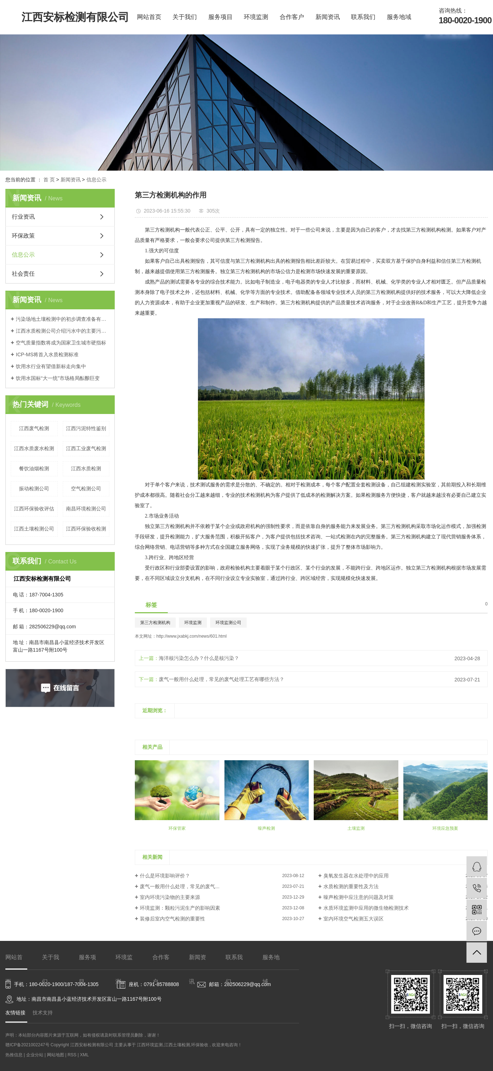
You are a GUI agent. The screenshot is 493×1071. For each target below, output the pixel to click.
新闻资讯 (328, 17)
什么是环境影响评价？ (165, 876)
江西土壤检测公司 (34, 529)
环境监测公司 (228, 622)
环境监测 (256, 17)
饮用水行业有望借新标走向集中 (51, 366)
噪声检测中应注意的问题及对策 (358, 897)
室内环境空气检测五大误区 (353, 919)
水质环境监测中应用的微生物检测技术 (366, 908)
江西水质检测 (86, 468)
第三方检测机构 (155, 622)
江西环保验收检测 (86, 529)
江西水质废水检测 (34, 448)
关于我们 (184, 17)
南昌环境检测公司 (86, 508)
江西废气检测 (34, 428)
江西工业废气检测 (86, 448)
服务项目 (220, 17)
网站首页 (149, 17)
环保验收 (199, 1044)
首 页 (49, 179)
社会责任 (23, 274)
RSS (71, 1054)
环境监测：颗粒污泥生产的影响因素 (180, 908)
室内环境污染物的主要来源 (170, 897)
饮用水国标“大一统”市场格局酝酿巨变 (57, 378)
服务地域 (399, 17)
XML (84, 1054)
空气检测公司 (86, 488)
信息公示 (96, 179)
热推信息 (14, 1054)
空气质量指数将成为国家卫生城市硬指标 (61, 343)
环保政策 (23, 236)
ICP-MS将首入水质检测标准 (47, 354)
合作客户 (292, 17)
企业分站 (34, 1054)
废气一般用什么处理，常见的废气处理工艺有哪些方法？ (221, 679)
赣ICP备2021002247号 (27, 1044)
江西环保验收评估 (34, 508)
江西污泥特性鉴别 (86, 428)
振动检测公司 (34, 488)
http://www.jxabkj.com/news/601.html (191, 636)
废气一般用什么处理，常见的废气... (179, 886)
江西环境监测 (150, 1044)
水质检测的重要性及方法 (351, 886)
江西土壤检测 (177, 1044)
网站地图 (56, 1054)
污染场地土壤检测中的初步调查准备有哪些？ (62, 319)
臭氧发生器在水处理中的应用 (356, 876)
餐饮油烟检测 (34, 468)
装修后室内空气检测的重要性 (172, 919)
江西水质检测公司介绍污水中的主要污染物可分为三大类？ (62, 331)
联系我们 (363, 17)
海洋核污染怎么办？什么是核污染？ (199, 658)
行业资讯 (23, 217)
